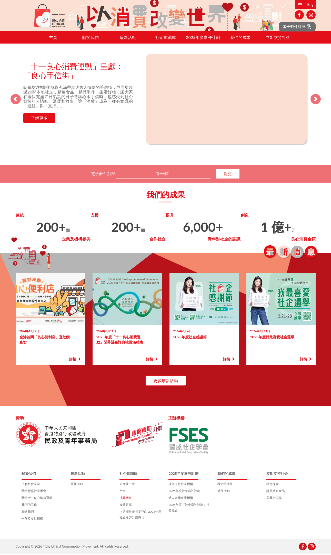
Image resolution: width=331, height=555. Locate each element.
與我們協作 (274, 502)
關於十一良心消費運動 (37, 502)
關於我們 (90, 41)
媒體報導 (125, 509)
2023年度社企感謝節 (190, 341)
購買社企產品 (275, 495)
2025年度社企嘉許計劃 (184, 495)
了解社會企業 (31, 488)
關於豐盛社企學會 (34, 495)
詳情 (75, 363)
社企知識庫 (165, 41)
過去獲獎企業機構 (180, 502)
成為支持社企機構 (180, 488)
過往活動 (223, 495)
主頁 (53, 41)
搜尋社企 (125, 502)
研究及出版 (127, 488)
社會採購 (272, 488)
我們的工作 (29, 509)
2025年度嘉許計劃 (203, 41)
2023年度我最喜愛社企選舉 (272, 341)
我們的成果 (240, 41)
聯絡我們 (28, 516)
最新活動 (128, 41)
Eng (310, 4)
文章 (122, 495)
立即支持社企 (278, 41)
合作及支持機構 (32, 523)
